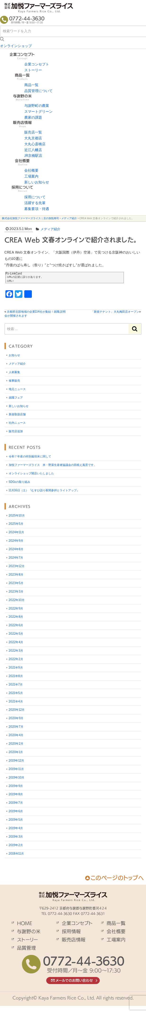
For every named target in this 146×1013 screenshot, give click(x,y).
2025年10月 (17, 515)
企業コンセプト (36, 64)
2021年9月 (16, 667)
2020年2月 (16, 743)
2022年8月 (16, 616)
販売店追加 (16, 431)
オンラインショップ (16, 46)
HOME (24, 923)
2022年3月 (16, 650)
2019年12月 (16, 760)
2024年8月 (16, 549)
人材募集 (14, 372)
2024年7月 (16, 557)
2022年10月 (17, 600)
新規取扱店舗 (17, 414)
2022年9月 (16, 608)
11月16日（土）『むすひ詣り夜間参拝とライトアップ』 (44, 490)
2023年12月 (17, 566)
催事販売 (14, 380)
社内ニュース (17, 422)
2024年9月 (16, 540)
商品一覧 (31, 85)
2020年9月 (16, 718)
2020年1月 (16, 752)
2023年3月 (16, 591)
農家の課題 (33, 117)
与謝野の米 (29, 931)
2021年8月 (16, 676)
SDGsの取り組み (19, 482)
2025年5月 (16, 523)
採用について (35, 197)
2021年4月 (16, 701)
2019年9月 (16, 786)
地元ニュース (17, 389)
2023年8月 (16, 574)
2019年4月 (16, 828)
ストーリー (33, 70)
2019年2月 (16, 845)
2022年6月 (16, 625)
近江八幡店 (33, 150)
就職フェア (16, 397)
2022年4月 (16, 642)
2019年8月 (16, 794)
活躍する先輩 (35, 203)
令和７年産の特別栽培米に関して (30, 456)
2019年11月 (16, 769)
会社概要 (31, 170)
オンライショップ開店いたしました (31, 473)
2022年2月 (16, 659)
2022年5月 (16, 633)
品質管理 (26, 947)
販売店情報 (73, 939)
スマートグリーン (38, 111)
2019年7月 (16, 802)
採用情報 (71, 931)
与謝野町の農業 (36, 106)
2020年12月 (17, 709)
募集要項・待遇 (36, 209)
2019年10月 (17, 777)
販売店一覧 (33, 132)
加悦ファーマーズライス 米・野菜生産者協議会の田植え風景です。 (52, 465)
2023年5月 (16, 583)
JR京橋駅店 (33, 155)
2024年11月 (16, 532)
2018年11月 (16, 853)
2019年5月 (16, 819)
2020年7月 (16, 726)
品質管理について (38, 91)
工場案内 (31, 176)
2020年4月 (16, 735)
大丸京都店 (33, 138)
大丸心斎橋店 (35, 144)
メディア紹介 (50, 229)
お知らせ (14, 355)
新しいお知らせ (36, 182)
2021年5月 (16, 693)
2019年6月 (16, 811)
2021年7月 (16, 684)
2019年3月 (16, 836)
